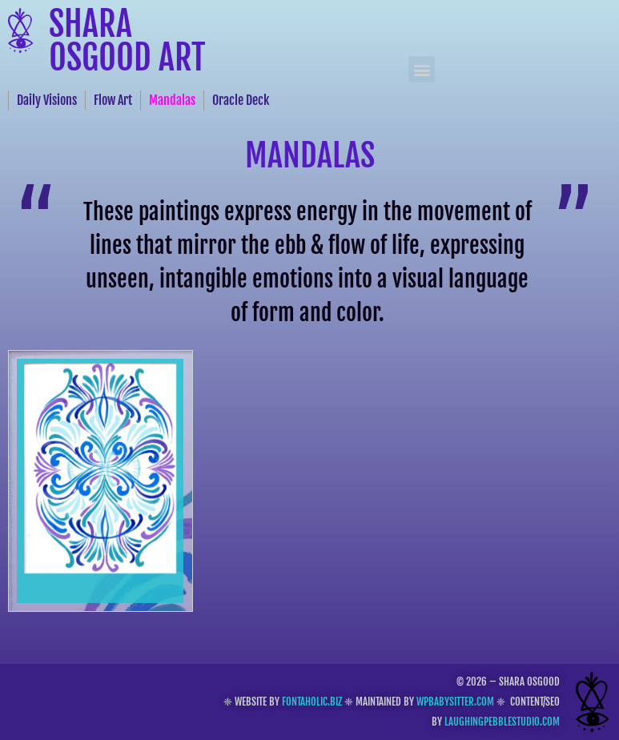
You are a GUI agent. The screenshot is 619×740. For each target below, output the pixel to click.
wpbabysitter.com (455, 701)
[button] (421, 69)
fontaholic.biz (312, 701)
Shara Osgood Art (127, 40)
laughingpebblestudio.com (502, 721)
